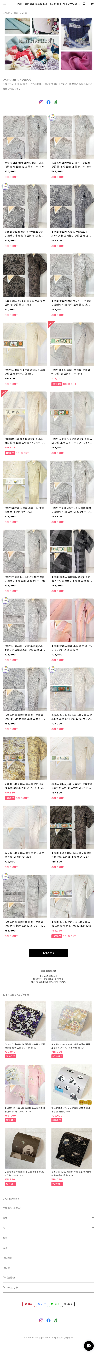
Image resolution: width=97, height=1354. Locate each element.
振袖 (5, 1237)
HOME (6, 13)
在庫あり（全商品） (12, 1208)
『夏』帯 (6, 1267)
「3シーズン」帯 (10, 1287)
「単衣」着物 (9, 1277)
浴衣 (5, 1247)
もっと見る (48, 952)
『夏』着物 (7, 1257)
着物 (16, 13)
